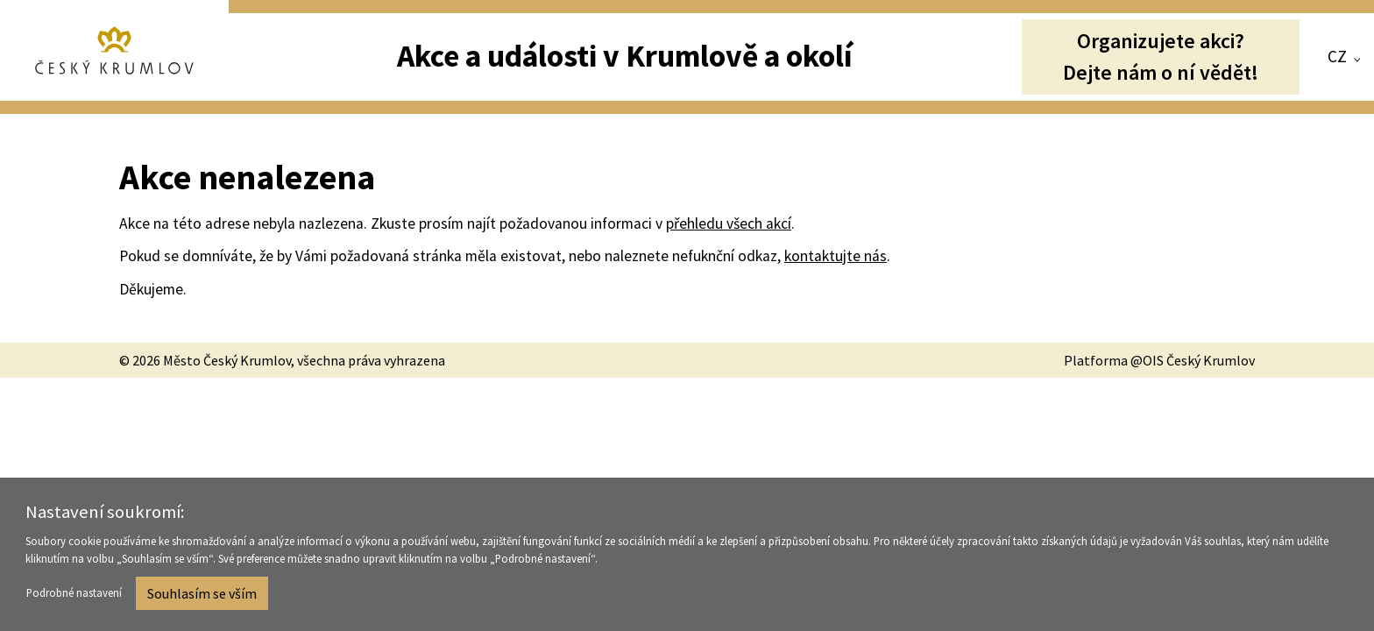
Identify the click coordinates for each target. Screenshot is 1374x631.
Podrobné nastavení (74, 595)
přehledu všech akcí (728, 223)
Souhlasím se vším (202, 595)
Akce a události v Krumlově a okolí (625, 55)
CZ (1337, 56)
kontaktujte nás (835, 256)
